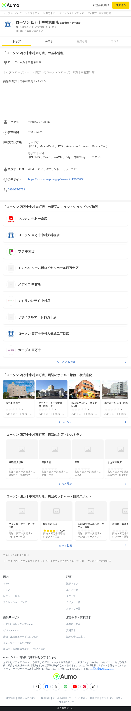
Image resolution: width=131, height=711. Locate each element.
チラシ (49, 41)
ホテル (6, 583)
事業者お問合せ (74, 624)
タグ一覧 (71, 596)
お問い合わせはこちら (102, 668)
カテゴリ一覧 (73, 608)
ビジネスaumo (10, 630)
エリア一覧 (72, 590)
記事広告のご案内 (75, 637)
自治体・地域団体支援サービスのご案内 (24, 649)
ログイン (120, 5)
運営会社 (10, 698)
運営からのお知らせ (28, 698)
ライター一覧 (73, 602)
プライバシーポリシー (113, 698)
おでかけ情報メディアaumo (18, 624)
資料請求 (71, 630)
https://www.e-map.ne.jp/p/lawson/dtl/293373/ (56, 179)
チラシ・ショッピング (15, 602)
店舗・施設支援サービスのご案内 (20, 637)
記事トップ (72, 583)
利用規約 (94, 698)
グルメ (6, 590)
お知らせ (81, 41)
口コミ (115, 41)
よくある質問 (60, 698)
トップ (16, 41)
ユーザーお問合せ (78, 698)
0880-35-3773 (16, 189)
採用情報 (45, 698)
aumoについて (66, 702)
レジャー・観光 (11, 596)
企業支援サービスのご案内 (17, 643)
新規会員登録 (101, 5)
